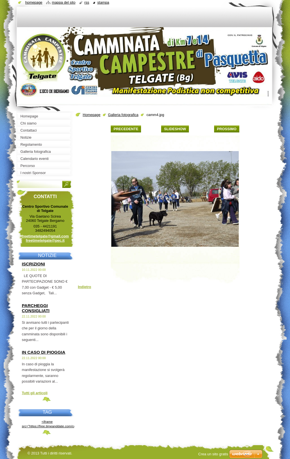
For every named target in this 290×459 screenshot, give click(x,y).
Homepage (92, 115)
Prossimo (226, 129)
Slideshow (175, 129)
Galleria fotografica (123, 115)
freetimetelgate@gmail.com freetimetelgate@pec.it (45, 238)
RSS (86, 2)
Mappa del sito (63, 2)
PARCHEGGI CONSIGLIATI (36, 308)
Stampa (103, 2)
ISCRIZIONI (33, 263)
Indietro (84, 287)
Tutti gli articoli (35, 393)
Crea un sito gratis (213, 454)
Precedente (126, 129)
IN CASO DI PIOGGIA (43, 352)
